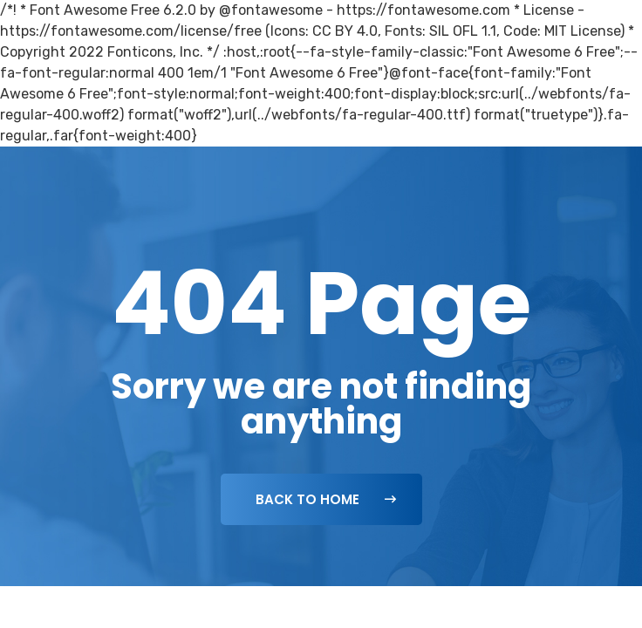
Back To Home (326, 499)
